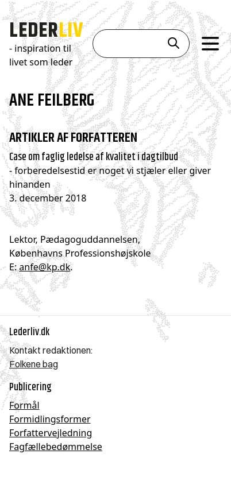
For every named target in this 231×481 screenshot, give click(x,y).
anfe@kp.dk (44, 267)
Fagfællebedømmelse (55, 446)
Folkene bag (33, 364)
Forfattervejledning (50, 432)
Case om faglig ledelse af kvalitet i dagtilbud (93, 156)
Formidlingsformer (50, 419)
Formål (24, 405)
